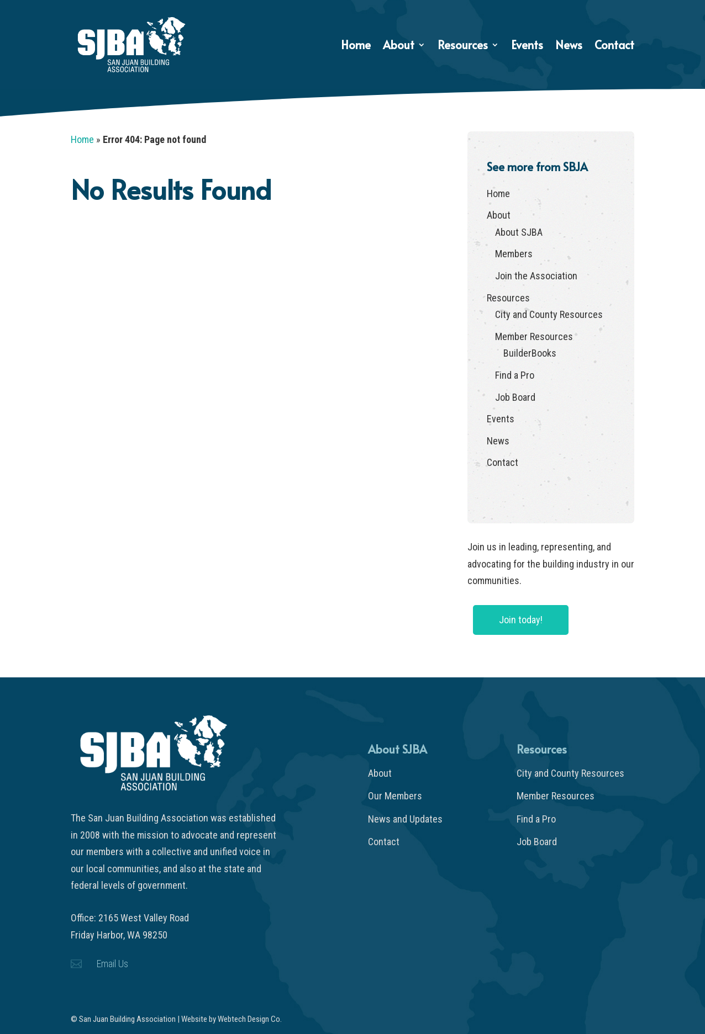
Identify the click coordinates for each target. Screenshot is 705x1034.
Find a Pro (514, 375)
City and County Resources (549, 314)
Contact (614, 46)
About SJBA (519, 232)
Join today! (521, 619)
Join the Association (536, 276)
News (568, 46)
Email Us (112, 963)
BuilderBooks (529, 353)
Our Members (395, 796)
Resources (463, 46)
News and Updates (405, 819)
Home (356, 46)
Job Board (515, 397)
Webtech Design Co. (250, 1019)
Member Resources (534, 336)
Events (527, 46)
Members (514, 253)
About (398, 46)
